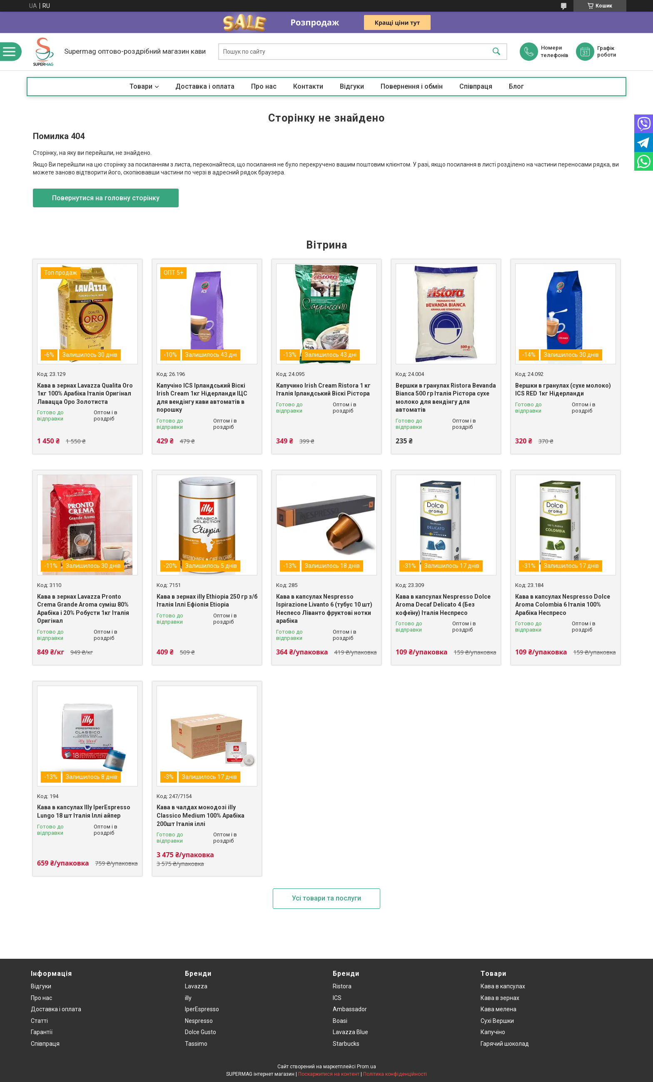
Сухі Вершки (497, 1020)
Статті (39, 1020)
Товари (141, 86)
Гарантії (41, 1032)
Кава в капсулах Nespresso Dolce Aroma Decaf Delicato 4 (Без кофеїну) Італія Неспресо (443, 604)
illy (188, 998)
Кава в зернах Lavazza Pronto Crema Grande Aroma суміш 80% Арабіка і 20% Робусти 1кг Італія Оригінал (83, 608)
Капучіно (493, 1032)
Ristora (342, 986)
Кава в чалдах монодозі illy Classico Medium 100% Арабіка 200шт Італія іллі (200, 815)
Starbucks (346, 1043)
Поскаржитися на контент (328, 1074)
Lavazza (196, 986)
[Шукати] (496, 52)
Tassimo (196, 1043)
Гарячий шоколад (505, 1043)
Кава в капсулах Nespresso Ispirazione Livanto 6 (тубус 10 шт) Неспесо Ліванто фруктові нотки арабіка (324, 608)
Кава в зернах (500, 998)
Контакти (308, 86)
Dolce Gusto (200, 1032)
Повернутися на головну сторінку (106, 198)
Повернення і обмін (412, 86)
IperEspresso (202, 1009)
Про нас (264, 86)
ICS (337, 998)
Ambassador (350, 1009)
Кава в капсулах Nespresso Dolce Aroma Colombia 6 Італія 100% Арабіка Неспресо (562, 604)
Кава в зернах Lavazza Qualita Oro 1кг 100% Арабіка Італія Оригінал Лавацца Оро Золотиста (85, 393)
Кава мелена (498, 1009)
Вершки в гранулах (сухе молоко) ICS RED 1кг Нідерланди (563, 389)
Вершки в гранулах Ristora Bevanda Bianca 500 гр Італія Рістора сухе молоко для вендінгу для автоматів (446, 397)
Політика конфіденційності (395, 1074)
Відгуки (352, 86)
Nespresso (199, 1020)
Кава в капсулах (503, 986)
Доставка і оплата (204, 86)
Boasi (340, 1020)
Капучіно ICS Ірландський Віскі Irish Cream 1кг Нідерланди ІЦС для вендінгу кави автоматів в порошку (202, 397)
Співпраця (475, 86)
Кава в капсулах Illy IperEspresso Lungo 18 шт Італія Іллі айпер (83, 811)
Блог (516, 86)
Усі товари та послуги (326, 898)
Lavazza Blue (350, 1032)
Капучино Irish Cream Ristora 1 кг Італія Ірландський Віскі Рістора (323, 389)
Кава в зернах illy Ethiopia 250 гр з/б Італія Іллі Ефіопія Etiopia (207, 600)
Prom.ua (366, 1067)
